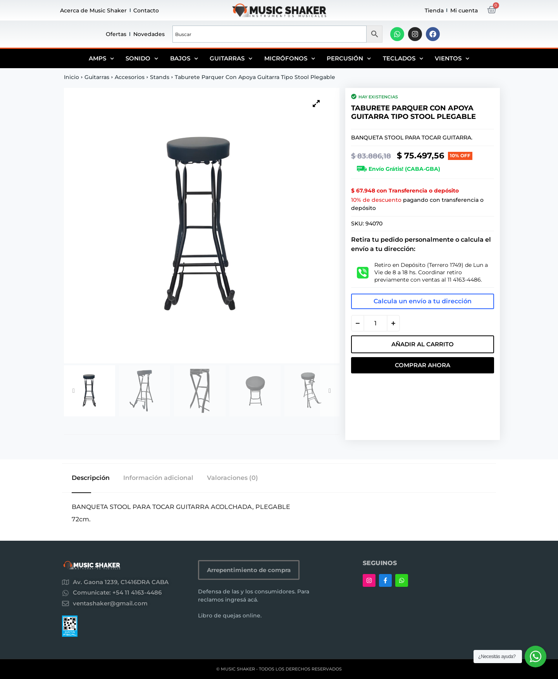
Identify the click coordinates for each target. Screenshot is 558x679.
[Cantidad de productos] (375, 323)
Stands (159, 77)
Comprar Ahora (422, 365)
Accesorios (130, 77)
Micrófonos (289, 58)
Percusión (349, 58)
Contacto (146, 10)
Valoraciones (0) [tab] (232, 478)
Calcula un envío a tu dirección (423, 301)
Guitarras (231, 58)
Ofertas (116, 34)
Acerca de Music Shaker (93, 10)
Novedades (149, 34)
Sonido (142, 58)
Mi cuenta (464, 10)
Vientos (452, 58)
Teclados (403, 58)
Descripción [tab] (91, 478)
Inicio (71, 77)
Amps (101, 58)
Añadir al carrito (422, 344)
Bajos (184, 58)
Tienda (434, 10)
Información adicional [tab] (158, 478)
